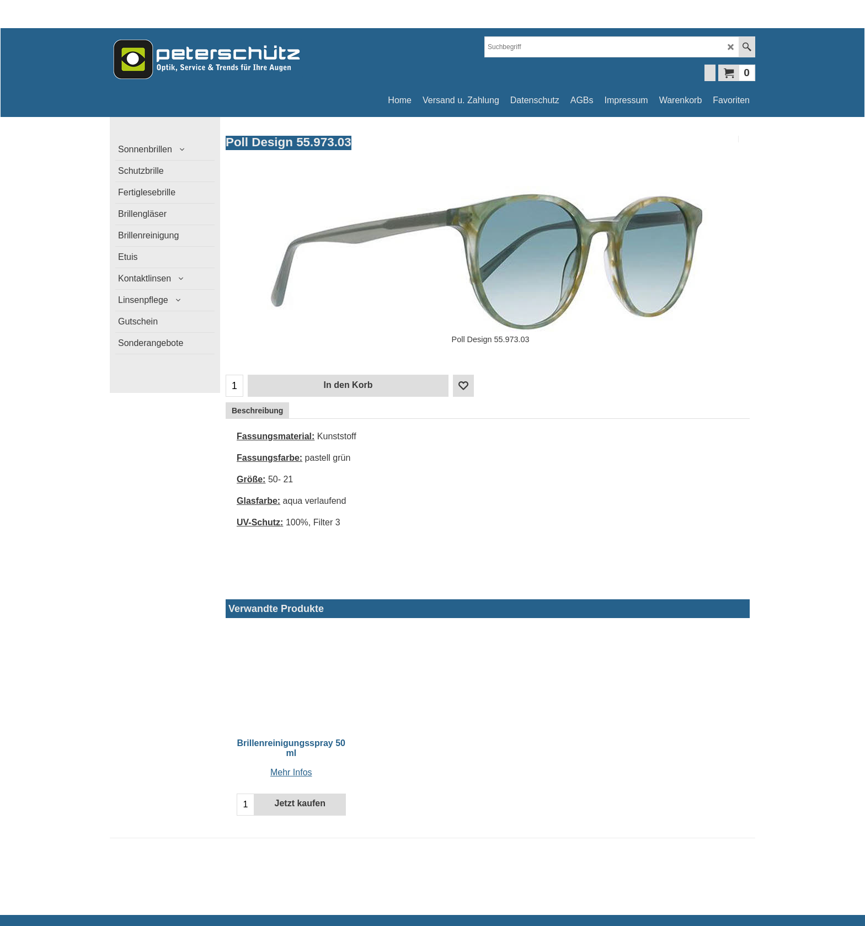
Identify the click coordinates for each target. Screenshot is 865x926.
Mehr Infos (291, 772)
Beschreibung (257, 410)
